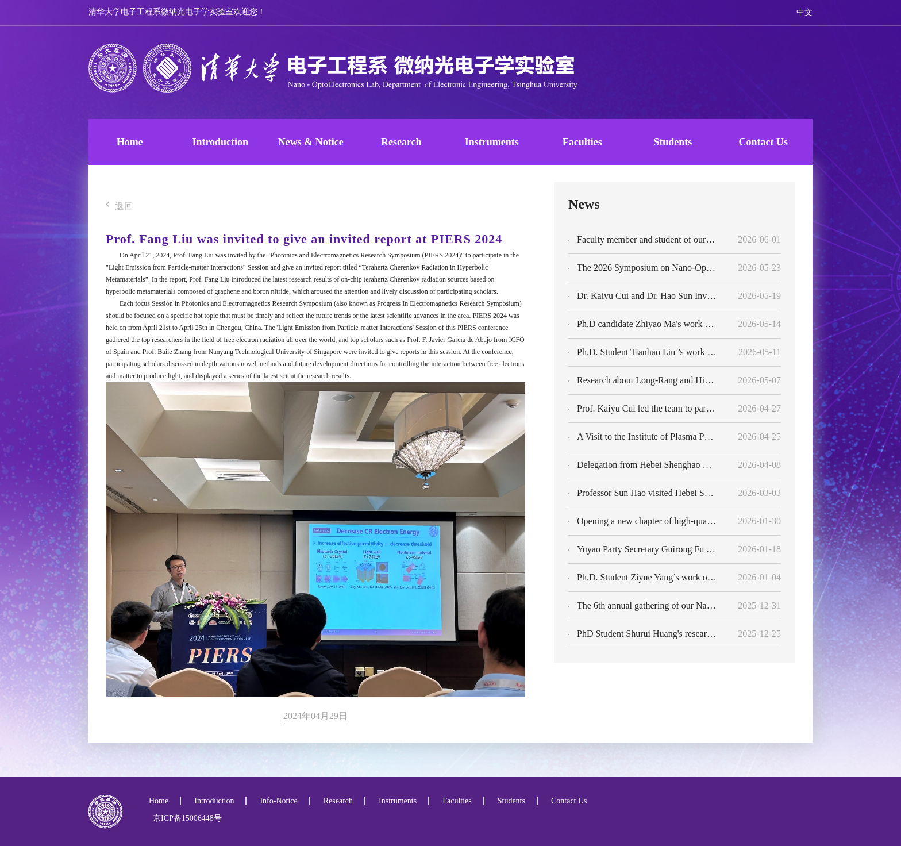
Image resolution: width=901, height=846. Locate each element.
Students (672, 142)
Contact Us (763, 142)
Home (130, 142)
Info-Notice (278, 801)
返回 (119, 207)
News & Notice (311, 142)
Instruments (492, 142)
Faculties (582, 142)
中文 (804, 12)
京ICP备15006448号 (185, 818)
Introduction (220, 142)
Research (401, 142)
